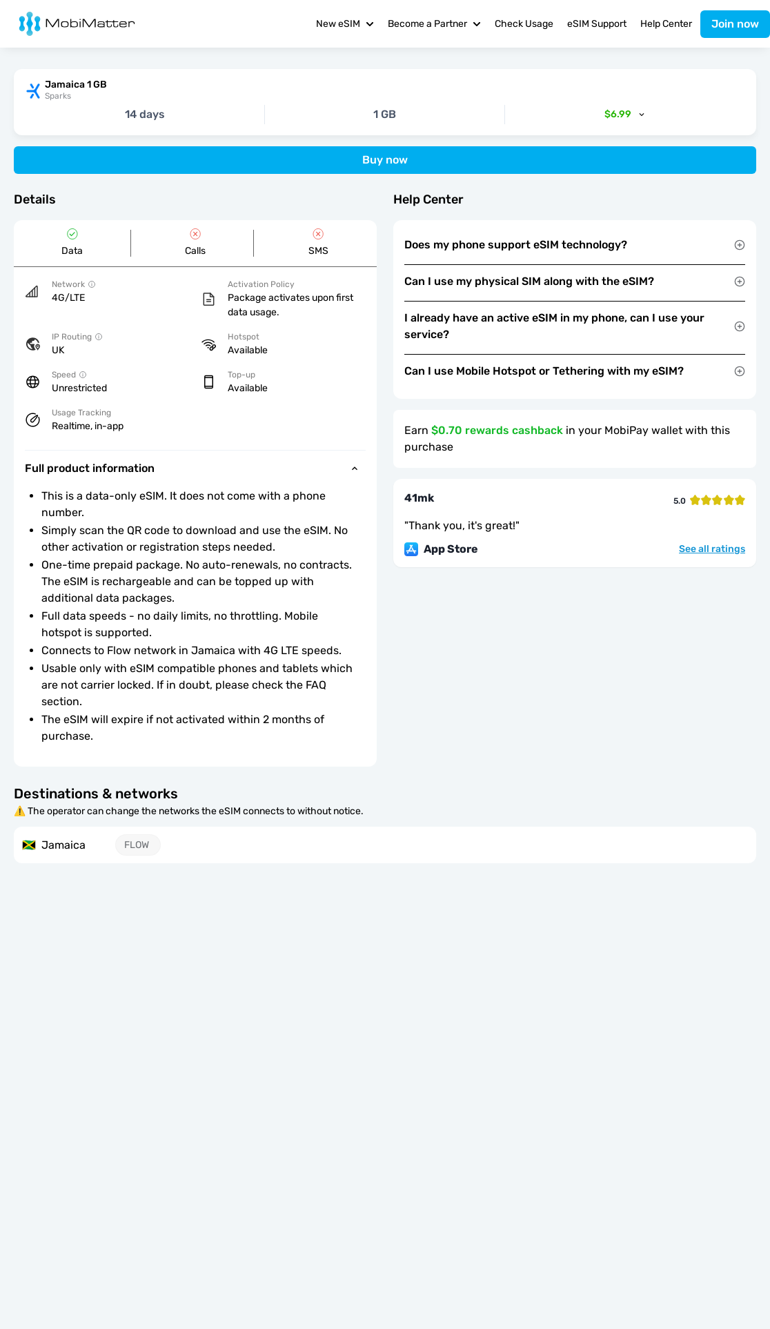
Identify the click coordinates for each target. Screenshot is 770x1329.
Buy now (385, 159)
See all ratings (712, 549)
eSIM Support (596, 24)
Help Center (666, 24)
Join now (735, 23)
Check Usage (524, 24)
